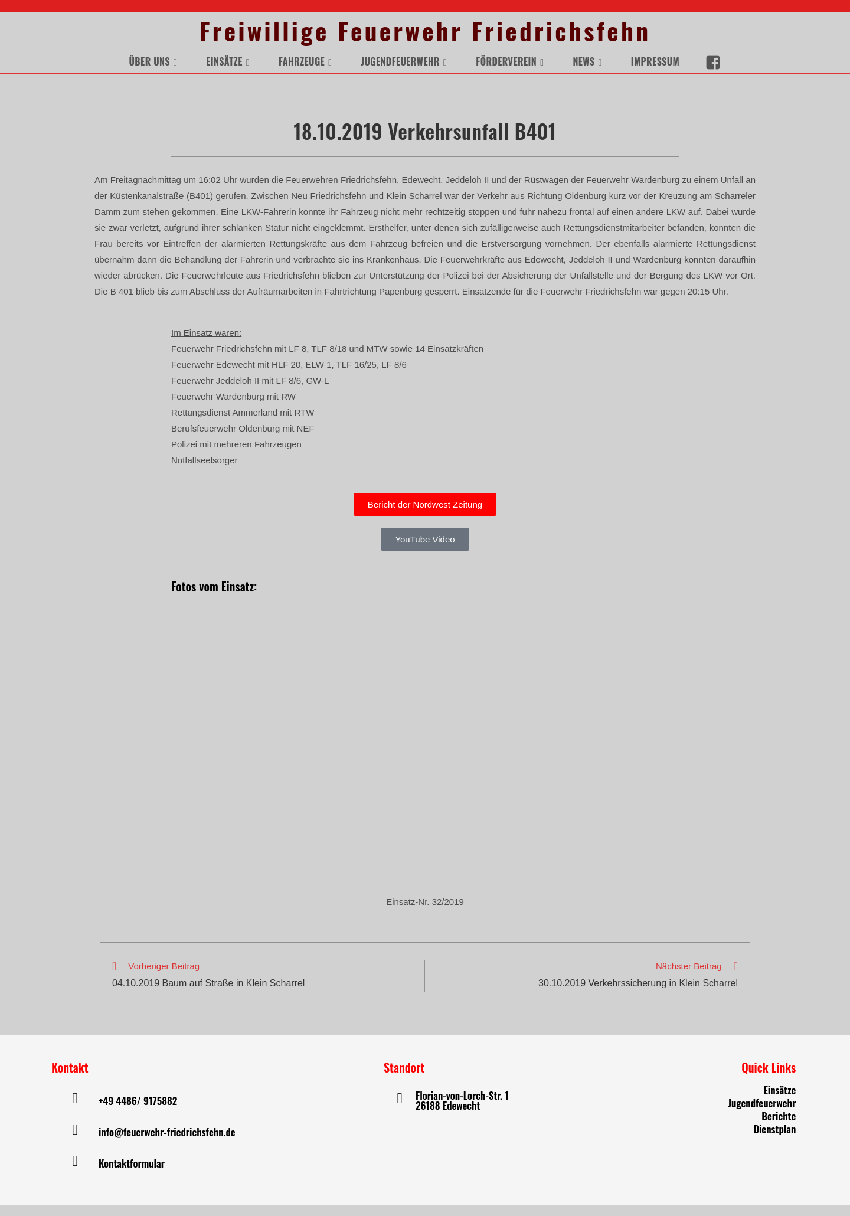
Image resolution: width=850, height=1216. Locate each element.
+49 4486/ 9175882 (138, 1111)
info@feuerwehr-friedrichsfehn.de (167, 1142)
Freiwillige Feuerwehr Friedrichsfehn (425, 36)
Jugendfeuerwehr (762, 1113)
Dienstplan (774, 1139)
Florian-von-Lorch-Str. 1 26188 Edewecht (462, 1111)
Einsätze (779, 1100)
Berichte (778, 1126)
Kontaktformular (132, 1173)
